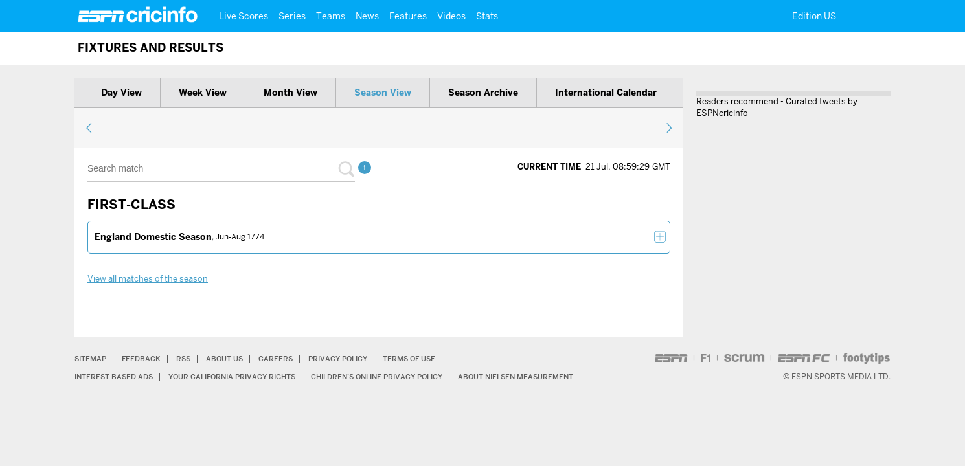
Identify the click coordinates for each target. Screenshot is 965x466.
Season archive (483, 92)
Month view (290, 92)
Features (408, 16)
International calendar (606, 92)
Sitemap (91, 358)
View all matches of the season (147, 278)
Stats (487, 16)
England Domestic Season (153, 237)
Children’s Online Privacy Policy (402, 376)
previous (89, 127)
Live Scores (243, 16)
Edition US (814, 16)
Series (292, 16)
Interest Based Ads (116, 376)
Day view (121, 92)
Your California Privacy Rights (243, 376)
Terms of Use (428, 358)
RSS (189, 358)
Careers (286, 358)
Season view (382, 92)
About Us (232, 358)
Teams (330, 16)
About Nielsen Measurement (552, 376)
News (367, 16)
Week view (203, 92)
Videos (451, 16)
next (669, 127)
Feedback (145, 358)
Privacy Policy (352, 358)
